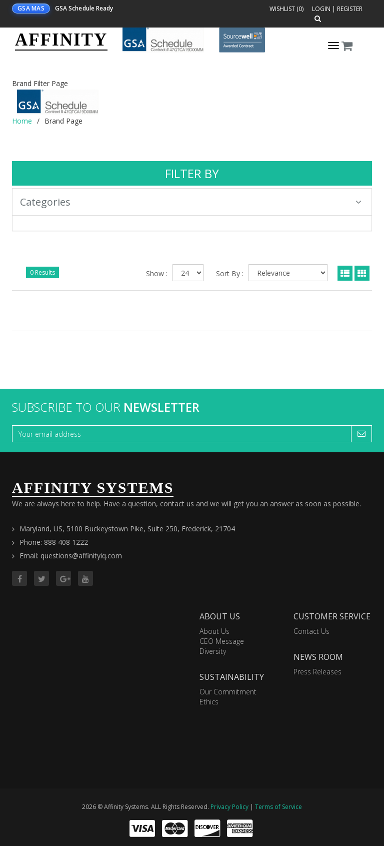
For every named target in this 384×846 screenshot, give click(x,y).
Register (349, 9)
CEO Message (222, 641)
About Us (215, 631)
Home (22, 121)
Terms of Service (278, 806)
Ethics (209, 701)
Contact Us (312, 631)
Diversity (213, 651)
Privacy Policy (229, 806)
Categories (191, 202)
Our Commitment (228, 691)
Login (321, 9)
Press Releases (318, 671)
